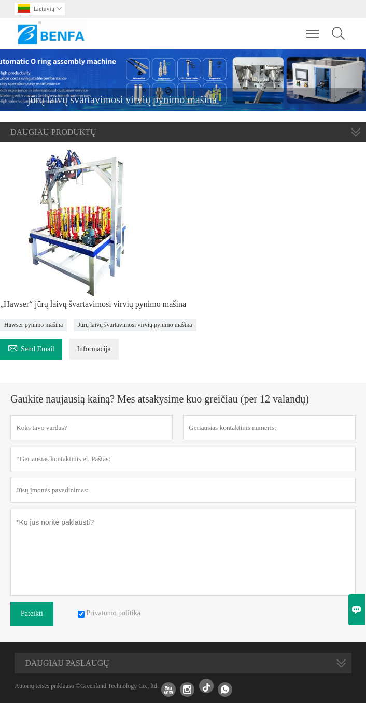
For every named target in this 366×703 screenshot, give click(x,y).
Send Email (31, 347)
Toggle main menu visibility (313, 28)
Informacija (93, 349)
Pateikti (32, 614)
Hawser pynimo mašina (33, 324)
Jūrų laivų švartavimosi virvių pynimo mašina (135, 324)
